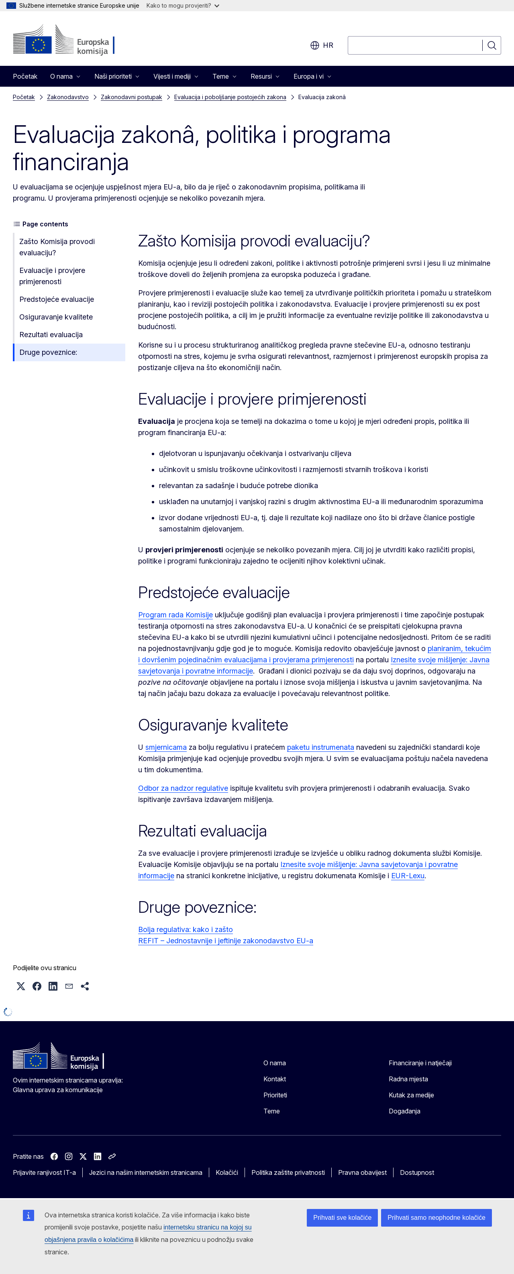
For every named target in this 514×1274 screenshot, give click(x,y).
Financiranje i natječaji (420, 1063)
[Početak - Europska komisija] (78, 40)
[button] (20, 986)
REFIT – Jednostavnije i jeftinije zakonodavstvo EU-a (225, 940)
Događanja (404, 1111)
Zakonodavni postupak (131, 97)
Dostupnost (417, 1172)
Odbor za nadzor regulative (183, 788)
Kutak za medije (411, 1095)
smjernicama (166, 747)
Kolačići (227, 1172)
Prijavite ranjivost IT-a (44, 1172)
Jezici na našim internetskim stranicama (145, 1172)
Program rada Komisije (175, 615)
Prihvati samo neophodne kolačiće (436, 1217)
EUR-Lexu (407, 875)
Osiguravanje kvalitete (56, 317)
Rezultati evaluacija (51, 334)
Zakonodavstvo (68, 97)
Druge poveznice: (48, 352)
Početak (25, 76)
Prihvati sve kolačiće (342, 1217)
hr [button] (321, 45)
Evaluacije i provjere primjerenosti (52, 276)
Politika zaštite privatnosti (288, 1172)
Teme (271, 1111)
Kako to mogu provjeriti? (183, 5)
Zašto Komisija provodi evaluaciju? (57, 247)
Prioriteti (275, 1095)
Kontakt (274, 1079)
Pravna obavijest (362, 1172)
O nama (274, 1063)
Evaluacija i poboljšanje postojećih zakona (230, 97)
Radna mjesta (408, 1079)
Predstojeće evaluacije (56, 299)
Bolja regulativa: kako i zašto (185, 929)
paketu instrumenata (320, 747)
